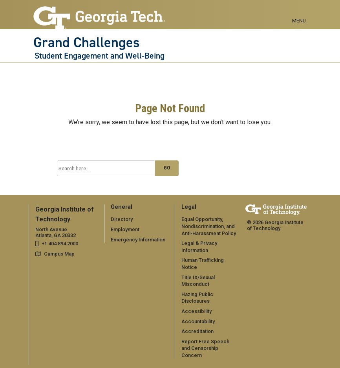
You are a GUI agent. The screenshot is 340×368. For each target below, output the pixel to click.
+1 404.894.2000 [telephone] (60, 244)
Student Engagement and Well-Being (100, 56)
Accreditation (197, 331)
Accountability (198, 321)
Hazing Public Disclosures (197, 297)
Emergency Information (138, 240)
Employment (125, 229)
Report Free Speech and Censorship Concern (205, 348)
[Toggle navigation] (299, 12)
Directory (122, 219)
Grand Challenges (86, 42)
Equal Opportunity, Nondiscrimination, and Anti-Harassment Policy (208, 226)
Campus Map (59, 254)
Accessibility (196, 311)
